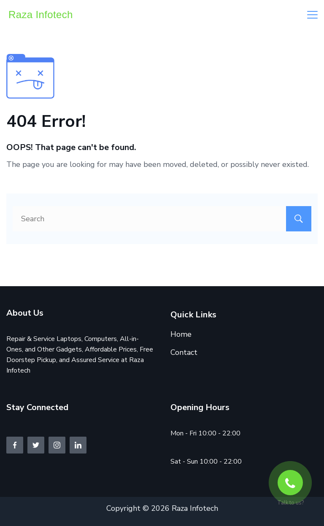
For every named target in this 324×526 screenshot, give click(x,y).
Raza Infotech (40, 14)
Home (181, 334)
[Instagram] (57, 445)
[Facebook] (14, 445)
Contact (183, 352)
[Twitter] (35, 445)
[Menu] (312, 14)
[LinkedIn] (78, 445)
